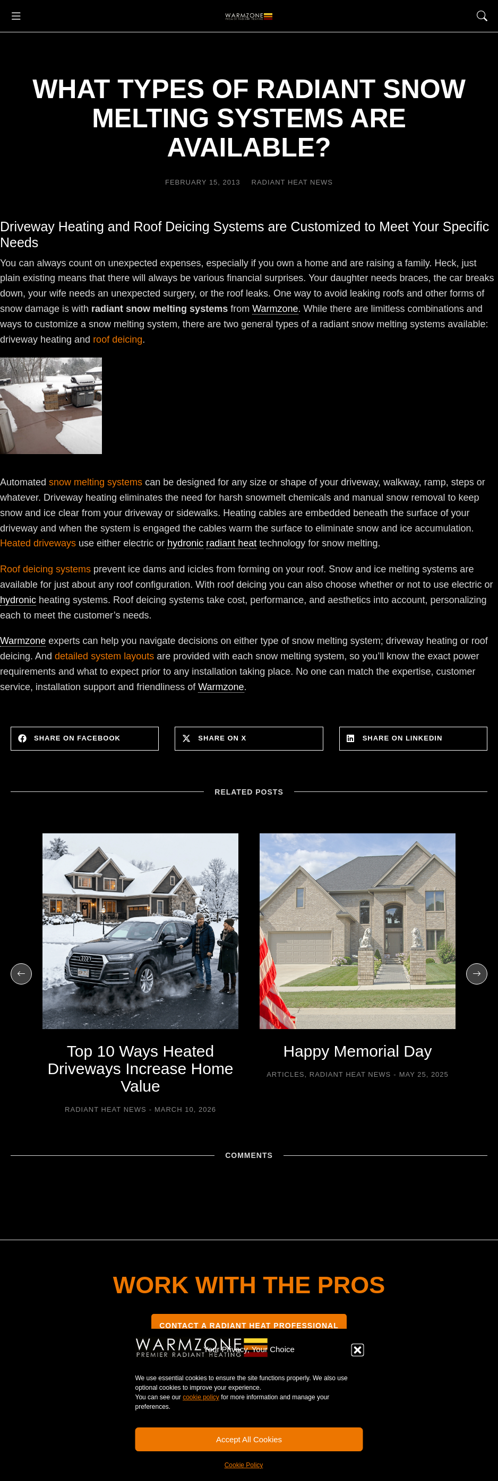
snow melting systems (95, 482)
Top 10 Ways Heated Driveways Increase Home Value (140, 1068)
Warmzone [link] (275, 308)
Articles (285, 1074)
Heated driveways (38, 543)
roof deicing (117, 339)
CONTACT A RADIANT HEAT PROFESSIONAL (249, 1325)
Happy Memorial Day (357, 1051)
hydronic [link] (185, 543)
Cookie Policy (244, 1465)
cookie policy (201, 1397)
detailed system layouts (104, 656)
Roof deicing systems (45, 569)
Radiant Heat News (292, 182)
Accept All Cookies (249, 1439)
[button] (358, 1350)
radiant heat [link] (231, 543)
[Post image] (140, 931)
